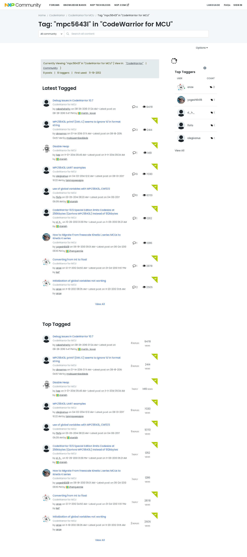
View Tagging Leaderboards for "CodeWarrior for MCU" (190, 68)
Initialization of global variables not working (79, 281)
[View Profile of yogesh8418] (62, 246)
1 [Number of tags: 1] (214, 100)
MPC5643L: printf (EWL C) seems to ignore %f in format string (87, 123)
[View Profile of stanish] (63, 159)
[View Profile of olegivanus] (62, 176)
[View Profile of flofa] (58, 197)
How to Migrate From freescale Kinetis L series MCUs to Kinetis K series (87, 236)
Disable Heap (61, 146)
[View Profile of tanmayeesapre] (75, 180)
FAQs (227, 5)
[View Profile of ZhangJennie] (76, 251)
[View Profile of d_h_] (59, 222)
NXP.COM (120, 5)
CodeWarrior (57, 15)
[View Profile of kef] (58, 272)
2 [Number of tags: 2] (214, 87)
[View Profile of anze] (58, 268)
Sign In (237, 5)
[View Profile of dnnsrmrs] (61, 133)
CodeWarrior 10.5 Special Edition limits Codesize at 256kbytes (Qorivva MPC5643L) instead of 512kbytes (85, 211)
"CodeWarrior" (134, 63)
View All (100, 304)
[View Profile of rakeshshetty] (63, 108)
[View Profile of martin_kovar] (88, 113)
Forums (54, 5)
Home (42, 15)
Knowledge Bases (75, 5)
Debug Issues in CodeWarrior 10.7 (73, 100)
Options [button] (201, 48)
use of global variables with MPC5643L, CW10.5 (81, 189)
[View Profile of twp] (58, 154)
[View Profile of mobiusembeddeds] (77, 138)
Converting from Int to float (70, 259)
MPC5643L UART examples (69, 167)
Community (50, 68)
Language (213, 5)
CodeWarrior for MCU (81, 15)
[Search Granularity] (51, 33)
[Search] (136, 33)
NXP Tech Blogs (100, 5)
